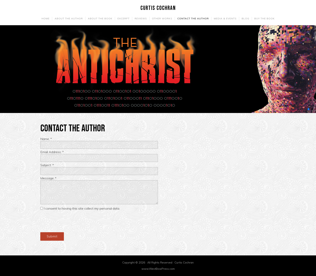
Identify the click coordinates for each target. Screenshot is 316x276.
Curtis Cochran (158, 8)
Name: (46, 139)
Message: (48, 178)
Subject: (47, 165)
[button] (309, 109)
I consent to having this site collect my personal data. (82, 208)
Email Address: (52, 152)
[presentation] (71, 221)
